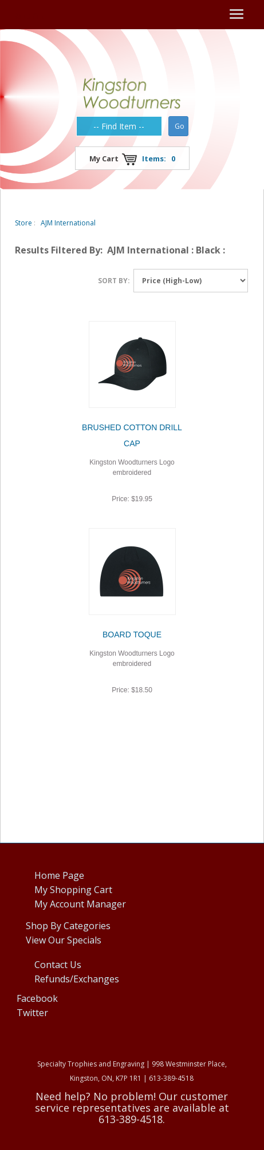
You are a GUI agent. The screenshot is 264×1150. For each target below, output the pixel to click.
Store (23, 223)
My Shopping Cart (73, 889)
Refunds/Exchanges (76, 979)
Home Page (59, 875)
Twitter (32, 1012)
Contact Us (57, 964)
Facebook (37, 998)
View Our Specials (63, 940)
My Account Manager (80, 904)
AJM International (68, 223)
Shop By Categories (68, 925)
